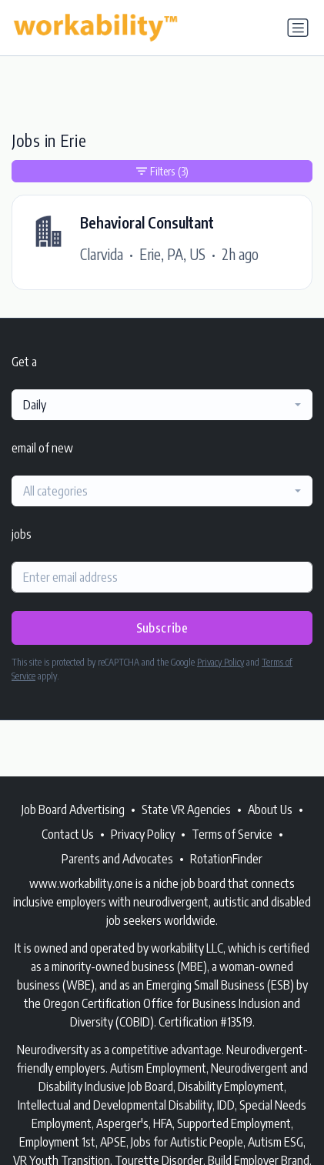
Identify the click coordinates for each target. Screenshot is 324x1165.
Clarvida (101, 254)
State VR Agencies (186, 809)
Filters (162, 171)
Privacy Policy (220, 662)
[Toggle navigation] (297, 27)
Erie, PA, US (172, 254)
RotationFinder (226, 858)
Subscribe (162, 628)
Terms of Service (232, 834)
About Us (270, 809)
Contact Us (68, 834)
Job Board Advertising (73, 809)
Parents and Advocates (117, 858)
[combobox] (162, 404)
